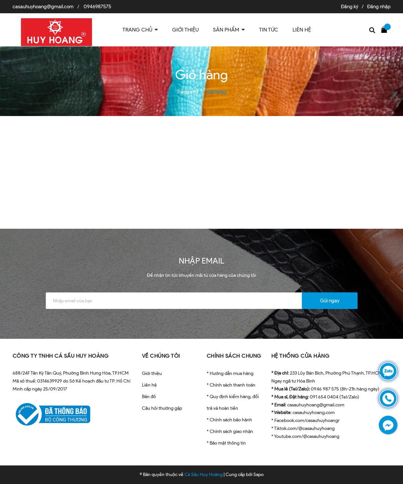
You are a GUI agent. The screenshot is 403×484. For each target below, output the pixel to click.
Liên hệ (149, 385)
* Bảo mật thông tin (226, 443)
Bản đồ (149, 396)
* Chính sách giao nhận (230, 431)
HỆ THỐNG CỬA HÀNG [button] (300, 356)
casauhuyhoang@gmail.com (43, 7)
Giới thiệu (152, 373)
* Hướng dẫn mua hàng (230, 373)
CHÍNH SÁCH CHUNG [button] (234, 356)
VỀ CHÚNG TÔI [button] (161, 356)
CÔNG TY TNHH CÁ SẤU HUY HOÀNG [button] (61, 356)
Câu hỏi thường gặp (162, 408)
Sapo (258, 474)
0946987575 (97, 7)
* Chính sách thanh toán (231, 385)
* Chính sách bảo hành (229, 420)
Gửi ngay (329, 301)
